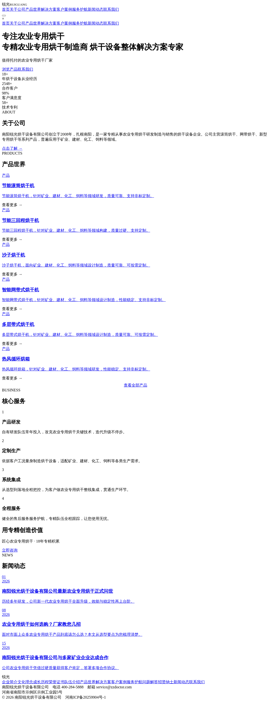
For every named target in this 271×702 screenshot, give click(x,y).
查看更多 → (12, 205)
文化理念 (25, 682)
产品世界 (33, 9)
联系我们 (111, 9)
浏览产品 (10, 69)
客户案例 (64, 9)
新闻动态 (95, 9)
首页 (6, 9)
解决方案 (49, 9)
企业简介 (10, 682)
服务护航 (80, 9)
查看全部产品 (135, 385)
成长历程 (41, 682)
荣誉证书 (56, 682)
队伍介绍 (72, 682)
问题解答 (150, 682)
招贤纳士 (166, 682)
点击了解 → (12, 148)
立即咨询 (10, 550)
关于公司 (17, 9)
